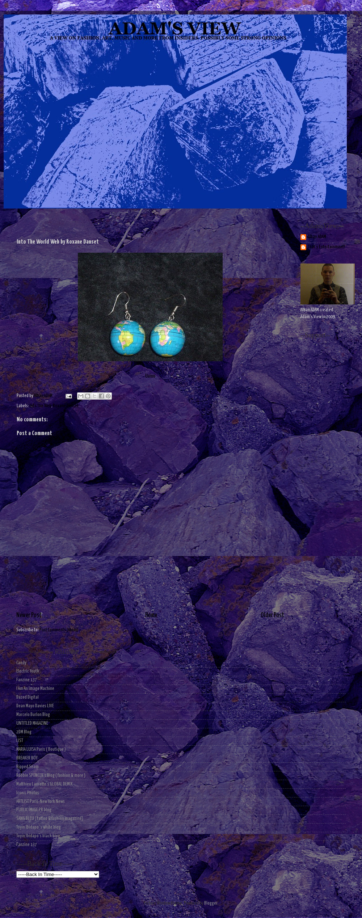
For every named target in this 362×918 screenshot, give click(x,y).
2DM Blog (23, 732)
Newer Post (29, 615)
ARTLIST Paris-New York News (40, 801)
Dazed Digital (27, 697)
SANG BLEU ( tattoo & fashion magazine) (49, 818)
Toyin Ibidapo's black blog (38, 836)
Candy (21, 663)
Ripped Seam (27, 767)
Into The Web (40, 406)
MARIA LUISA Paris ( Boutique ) (41, 749)
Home (151, 615)
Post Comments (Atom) (58, 630)
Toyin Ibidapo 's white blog (38, 827)
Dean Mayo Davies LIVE (35, 706)
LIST (19, 740)
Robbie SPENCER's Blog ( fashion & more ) (50, 775)
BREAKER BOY (27, 758)
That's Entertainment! (326, 247)
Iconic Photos (27, 793)
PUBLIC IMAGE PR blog (33, 810)
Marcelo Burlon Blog (33, 714)
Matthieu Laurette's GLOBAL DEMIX (44, 784)
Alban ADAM (317, 237)
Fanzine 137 (26, 680)
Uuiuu (150, 316)
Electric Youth (27, 671)
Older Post (272, 615)
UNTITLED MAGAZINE (32, 723)
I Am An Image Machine (35, 688)
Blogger (210, 903)
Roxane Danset (66, 406)
